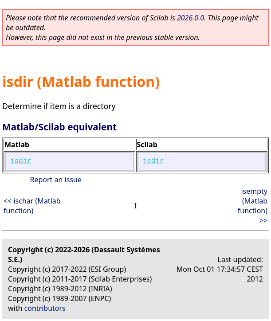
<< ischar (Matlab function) (32, 205)
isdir (20, 161)
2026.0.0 (190, 18)
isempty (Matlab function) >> (252, 205)
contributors (45, 308)
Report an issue (55, 179)
